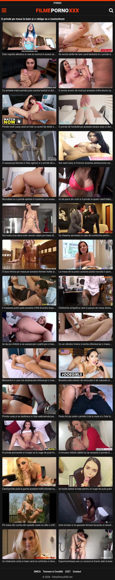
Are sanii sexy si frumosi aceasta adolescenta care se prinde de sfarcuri (86, 163)
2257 (67, 571)
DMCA (37, 571)
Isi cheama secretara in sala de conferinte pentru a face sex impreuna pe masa (86, 235)
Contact (77, 571)
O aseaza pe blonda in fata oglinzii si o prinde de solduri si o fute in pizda (29, 163)
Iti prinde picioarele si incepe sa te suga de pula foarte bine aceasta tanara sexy (29, 452)
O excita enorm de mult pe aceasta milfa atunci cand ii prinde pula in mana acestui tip (86, 90)
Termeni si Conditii (53, 571)
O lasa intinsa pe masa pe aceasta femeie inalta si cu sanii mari (29, 271)
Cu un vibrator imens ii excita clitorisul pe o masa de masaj (86, 344)
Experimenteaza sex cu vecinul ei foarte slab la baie (85, 561)
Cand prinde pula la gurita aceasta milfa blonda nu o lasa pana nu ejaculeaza (29, 488)
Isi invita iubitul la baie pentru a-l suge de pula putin (85, 488)
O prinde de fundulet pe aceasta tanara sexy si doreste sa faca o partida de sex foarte (86, 126)
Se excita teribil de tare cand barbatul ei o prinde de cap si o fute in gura (86, 54)
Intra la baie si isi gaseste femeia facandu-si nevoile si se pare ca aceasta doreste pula (86, 525)
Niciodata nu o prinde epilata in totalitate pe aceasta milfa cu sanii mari (29, 199)
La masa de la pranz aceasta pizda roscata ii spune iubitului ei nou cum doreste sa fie (86, 271)
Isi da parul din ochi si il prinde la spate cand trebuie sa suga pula (86, 199)
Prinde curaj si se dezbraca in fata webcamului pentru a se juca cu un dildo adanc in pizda (29, 416)
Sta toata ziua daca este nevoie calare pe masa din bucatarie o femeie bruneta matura (29, 235)
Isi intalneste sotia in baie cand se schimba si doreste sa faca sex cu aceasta (29, 561)
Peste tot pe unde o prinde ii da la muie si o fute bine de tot (86, 416)
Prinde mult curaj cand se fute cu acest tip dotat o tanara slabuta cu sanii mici (29, 126)
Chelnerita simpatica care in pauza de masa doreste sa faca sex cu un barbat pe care (86, 308)
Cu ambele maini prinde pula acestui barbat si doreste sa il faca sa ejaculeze (29, 90)
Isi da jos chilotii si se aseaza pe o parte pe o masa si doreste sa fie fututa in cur (29, 344)
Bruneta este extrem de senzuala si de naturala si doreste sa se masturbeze (86, 380)
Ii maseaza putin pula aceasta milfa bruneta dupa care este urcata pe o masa (29, 308)
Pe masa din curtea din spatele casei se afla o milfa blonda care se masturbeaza (29, 525)
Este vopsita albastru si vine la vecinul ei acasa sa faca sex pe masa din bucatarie (29, 54)
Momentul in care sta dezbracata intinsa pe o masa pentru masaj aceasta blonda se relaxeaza (29, 380)
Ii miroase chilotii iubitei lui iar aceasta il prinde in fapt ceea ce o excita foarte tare (86, 452)
